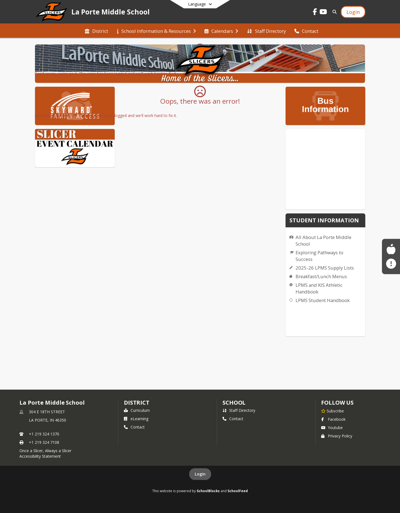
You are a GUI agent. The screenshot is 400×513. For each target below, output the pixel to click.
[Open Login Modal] (353, 12)
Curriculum (137, 410)
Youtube (332, 427)
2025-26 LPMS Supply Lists (325, 268)
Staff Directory (238, 410)
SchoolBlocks (208, 491)
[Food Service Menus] (391, 249)
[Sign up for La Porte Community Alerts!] (391, 263)
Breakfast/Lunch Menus (321, 276)
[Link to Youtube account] (323, 12)
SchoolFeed (238, 491)
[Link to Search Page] (333, 11)
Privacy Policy (336, 436)
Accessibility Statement (40, 456)
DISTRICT (136, 402)
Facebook (333, 419)
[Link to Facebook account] (315, 12)
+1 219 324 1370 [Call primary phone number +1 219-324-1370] (44, 434)
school (234, 402)
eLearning (136, 418)
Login (200, 474)
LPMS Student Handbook (323, 300)
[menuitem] (96, 30)
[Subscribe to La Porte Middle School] (332, 411)
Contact (134, 427)
